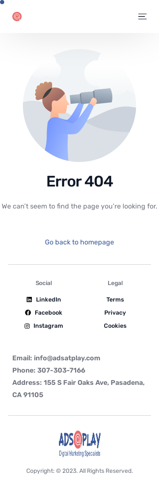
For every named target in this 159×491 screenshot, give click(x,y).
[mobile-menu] (142, 16)
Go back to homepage (79, 242)
